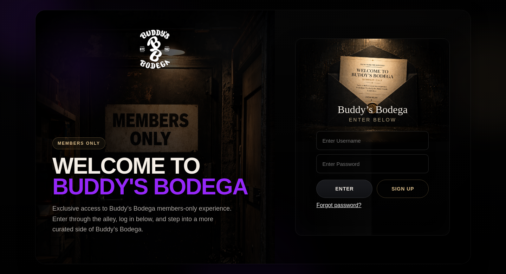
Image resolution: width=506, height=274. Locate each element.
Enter (344, 189)
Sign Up (402, 189)
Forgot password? (338, 205)
